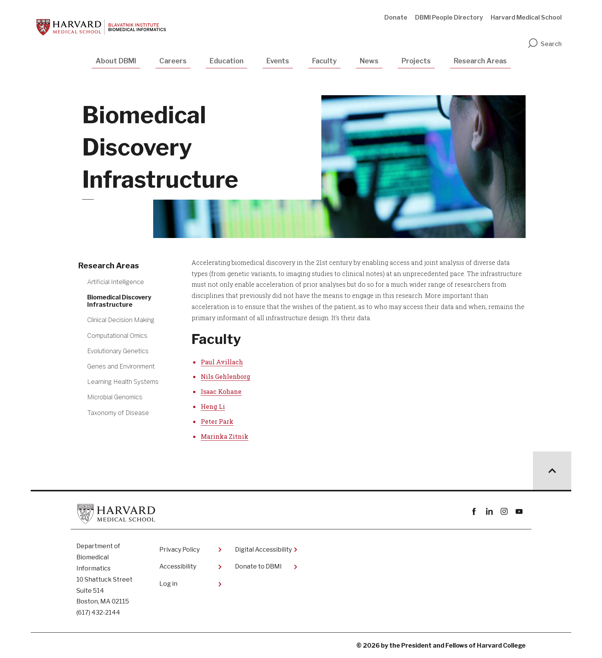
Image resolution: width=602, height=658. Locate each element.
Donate (395, 17)
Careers (173, 61)
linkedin (489, 511)
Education (226, 61)
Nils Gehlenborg (225, 376)
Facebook (474, 511)
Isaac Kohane (221, 391)
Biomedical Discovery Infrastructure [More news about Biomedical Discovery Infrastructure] (119, 301)
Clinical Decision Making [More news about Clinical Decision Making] (120, 320)
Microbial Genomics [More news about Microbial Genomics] (114, 397)
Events (277, 61)
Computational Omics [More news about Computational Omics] (117, 335)
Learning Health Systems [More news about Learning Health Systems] (123, 381)
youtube (519, 511)
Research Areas (480, 61)
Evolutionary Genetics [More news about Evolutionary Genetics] (118, 351)
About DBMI (116, 61)
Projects (416, 61)
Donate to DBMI (258, 566)
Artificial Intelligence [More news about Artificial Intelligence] (115, 282)
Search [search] (544, 44)
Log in (168, 583)
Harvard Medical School (526, 17)
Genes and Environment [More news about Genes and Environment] (121, 366)
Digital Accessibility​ (263, 549)
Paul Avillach (222, 362)
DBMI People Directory (449, 17)
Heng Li (213, 406)
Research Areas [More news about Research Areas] (108, 265)
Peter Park (217, 421)
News (369, 61)
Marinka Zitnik (224, 436)
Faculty (324, 61)
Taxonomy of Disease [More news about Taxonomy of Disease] (118, 413)
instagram (504, 511)
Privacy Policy (179, 549)
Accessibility (177, 566)
